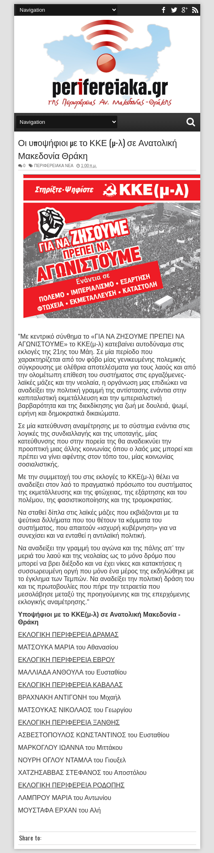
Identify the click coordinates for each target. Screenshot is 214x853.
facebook (163, 10)
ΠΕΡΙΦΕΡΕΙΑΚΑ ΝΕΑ (53, 165)
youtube (184, 10)
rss (195, 10)
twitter (174, 10)
